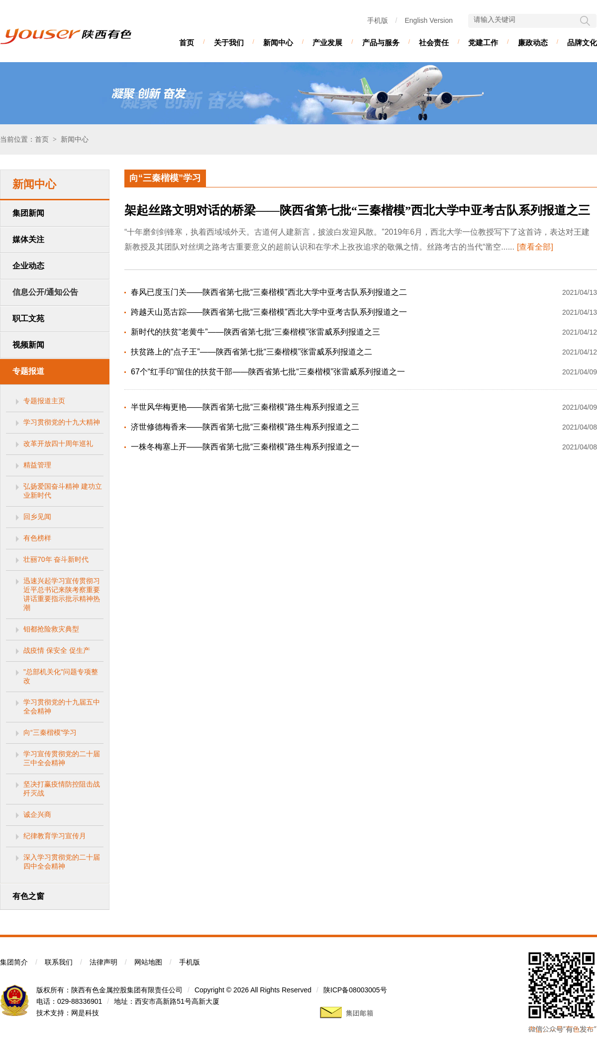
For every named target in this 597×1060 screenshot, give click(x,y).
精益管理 (37, 465)
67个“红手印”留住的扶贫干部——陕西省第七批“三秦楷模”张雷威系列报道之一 (268, 371)
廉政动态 (533, 42)
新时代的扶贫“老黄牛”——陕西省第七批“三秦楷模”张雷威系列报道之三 (255, 332)
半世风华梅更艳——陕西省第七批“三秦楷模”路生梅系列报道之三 (245, 407)
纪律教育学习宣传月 (54, 836)
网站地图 (148, 962)
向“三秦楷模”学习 (50, 732)
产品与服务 (380, 42)
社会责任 (434, 42)
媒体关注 (28, 239)
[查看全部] (535, 247)
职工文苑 (28, 318)
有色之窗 (28, 896)
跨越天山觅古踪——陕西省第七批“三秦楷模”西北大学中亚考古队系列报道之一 (269, 312)
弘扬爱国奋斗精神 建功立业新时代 (62, 490)
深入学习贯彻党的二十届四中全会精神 (61, 861)
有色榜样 (37, 538)
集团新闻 (28, 213)
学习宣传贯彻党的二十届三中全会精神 (61, 758)
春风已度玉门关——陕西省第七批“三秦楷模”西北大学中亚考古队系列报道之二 (269, 292)
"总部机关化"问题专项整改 (60, 676)
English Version (428, 20)
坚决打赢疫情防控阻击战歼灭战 (61, 788)
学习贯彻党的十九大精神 (61, 422)
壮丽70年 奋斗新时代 (56, 559)
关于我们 (229, 42)
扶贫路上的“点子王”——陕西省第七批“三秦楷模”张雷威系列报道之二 (251, 352)
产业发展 (327, 42)
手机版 (377, 20)
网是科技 (85, 1013)
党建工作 (483, 42)
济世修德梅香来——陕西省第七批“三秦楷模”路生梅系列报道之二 (245, 427)
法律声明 (103, 962)
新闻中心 (278, 42)
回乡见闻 (37, 517)
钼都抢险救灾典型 (51, 629)
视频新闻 (28, 345)
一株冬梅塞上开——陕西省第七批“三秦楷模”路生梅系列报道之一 (245, 446)
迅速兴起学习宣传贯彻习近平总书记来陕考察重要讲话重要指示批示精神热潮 (61, 594)
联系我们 (59, 962)
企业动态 (28, 266)
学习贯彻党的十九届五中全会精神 (61, 706)
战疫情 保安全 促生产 (56, 650)
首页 (186, 42)
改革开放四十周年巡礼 (58, 443)
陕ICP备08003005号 (355, 990)
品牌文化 (582, 42)
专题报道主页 (44, 401)
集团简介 (14, 962)
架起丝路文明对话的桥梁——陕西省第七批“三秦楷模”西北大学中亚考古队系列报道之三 (357, 210)
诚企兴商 (37, 814)
